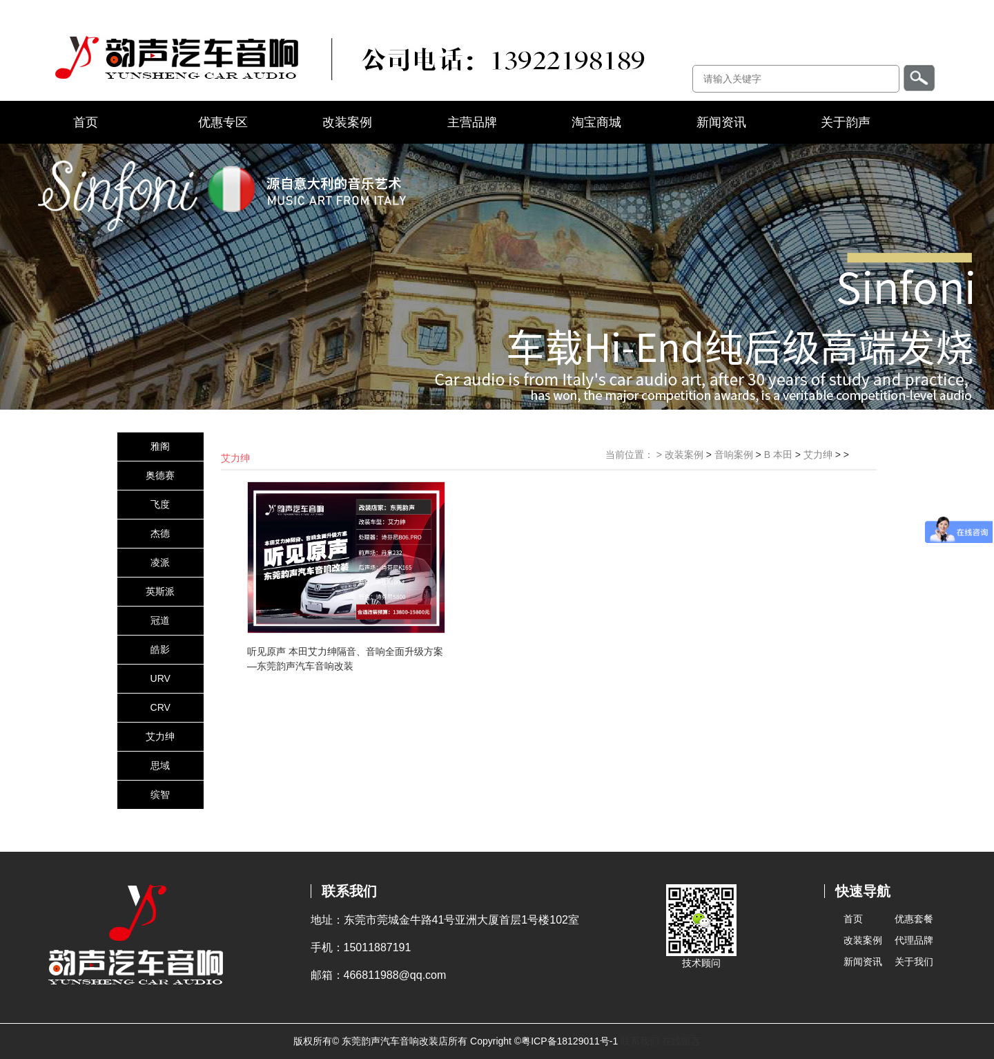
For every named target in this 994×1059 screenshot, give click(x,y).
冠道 (160, 620)
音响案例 (733, 454)
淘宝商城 (596, 122)
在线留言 (681, 1041)
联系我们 (640, 1041)
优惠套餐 (914, 918)
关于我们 (914, 961)
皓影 (160, 649)
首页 (85, 122)
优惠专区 (223, 122)
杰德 (160, 533)
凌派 (160, 562)
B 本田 (778, 454)
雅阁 (160, 446)
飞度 (160, 504)
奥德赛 (160, 475)
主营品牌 (472, 122)
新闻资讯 (721, 122)
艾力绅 (160, 736)
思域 (160, 765)
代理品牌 (914, 940)
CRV (160, 707)
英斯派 (160, 591)
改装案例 (347, 122)
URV (160, 678)
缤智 (160, 794)
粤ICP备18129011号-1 (569, 1041)
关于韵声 (845, 122)
